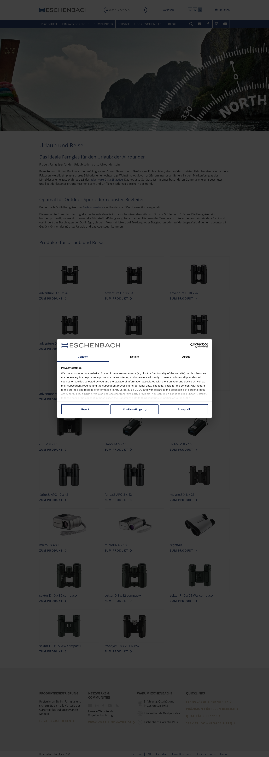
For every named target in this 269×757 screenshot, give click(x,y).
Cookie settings (134, 409)
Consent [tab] (83, 356)
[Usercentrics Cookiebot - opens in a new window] (193, 345)
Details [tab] (134, 356)
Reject (85, 409)
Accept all (184, 409)
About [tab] (186, 356)
